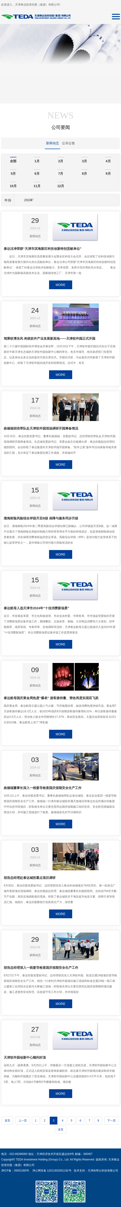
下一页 (111, 1120)
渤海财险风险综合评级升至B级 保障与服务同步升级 (41, 518)
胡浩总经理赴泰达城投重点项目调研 (30, 878)
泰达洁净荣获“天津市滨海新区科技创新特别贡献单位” (42, 248)
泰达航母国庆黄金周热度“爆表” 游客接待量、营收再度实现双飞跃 (51, 698)
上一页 (23, 1120)
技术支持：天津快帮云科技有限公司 (95, 1170)
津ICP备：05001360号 (15, 1170)
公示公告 (68, 143)
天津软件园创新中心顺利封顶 (25, 1057)
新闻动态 (52, 143)
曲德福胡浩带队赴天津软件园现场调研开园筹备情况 (41, 428)
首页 (7, 1120)
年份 (7, 200)
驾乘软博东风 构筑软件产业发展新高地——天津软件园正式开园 (49, 338)
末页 (60, 1129)
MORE (60, 285)
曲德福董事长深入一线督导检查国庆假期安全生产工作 (42, 788)
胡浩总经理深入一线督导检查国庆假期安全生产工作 (41, 967)
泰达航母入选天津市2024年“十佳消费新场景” (36, 608)
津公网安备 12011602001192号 (51, 1170)
